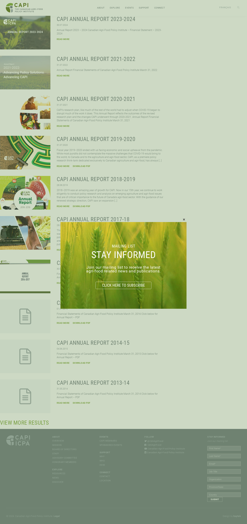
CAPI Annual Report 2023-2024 (96, 19)
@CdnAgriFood (153, 441)
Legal (57, 516)
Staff (55, 453)
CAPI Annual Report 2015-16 (93, 303)
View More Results (24, 422)
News (55, 477)
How (102, 465)
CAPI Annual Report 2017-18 (93, 219)
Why (102, 456)
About (101, 8)
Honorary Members (64, 462)
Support (144, 8)
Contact (105, 476)
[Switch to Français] (224, 7)
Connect (159, 8)
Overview (58, 441)
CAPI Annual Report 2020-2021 (96, 99)
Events (129, 8)
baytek (237, 516)
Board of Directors (64, 449)
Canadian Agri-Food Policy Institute (164, 448)
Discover (57, 482)
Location (105, 480)
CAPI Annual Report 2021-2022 (96, 59)
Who (102, 460)
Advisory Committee (64, 458)
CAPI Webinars (108, 441)
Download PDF (81, 166)
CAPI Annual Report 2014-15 (93, 343)
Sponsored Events (111, 445)
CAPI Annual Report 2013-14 (93, 382)
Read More (63, 39)
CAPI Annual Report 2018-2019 (96, 179)
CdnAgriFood (152, 445)
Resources (58, 473)
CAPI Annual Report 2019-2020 (96, 139)
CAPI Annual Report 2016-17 (93, 263)
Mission (57, 445)
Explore (115, 8)
